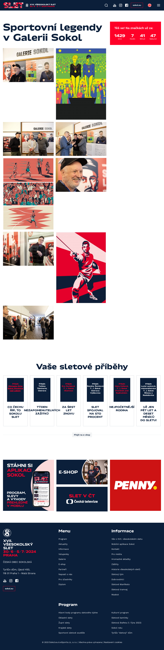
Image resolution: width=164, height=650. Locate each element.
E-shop (62, 564)
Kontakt (115, 549)
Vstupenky (64, 554)
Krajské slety (65, 628)
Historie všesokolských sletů (125, 569)
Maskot (115, 594)
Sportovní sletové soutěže (72, 633)
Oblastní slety (65, 617)
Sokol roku (116, 628)
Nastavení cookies (113, 642)
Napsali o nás (65, 574)
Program (63, 539)
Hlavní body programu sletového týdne (78, 612)
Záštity (115, 564)
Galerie (62, 559)
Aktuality (63, 544)
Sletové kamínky (119, 617)
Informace (64, 549)
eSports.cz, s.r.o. (68, 642)
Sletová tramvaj (119, 589)
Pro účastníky (65, 579)
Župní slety (64, 622)
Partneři (63, 569)
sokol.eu (137, 5)
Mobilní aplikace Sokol (122, 544)
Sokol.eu (53, 642)
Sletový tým (117, 574)
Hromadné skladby (121, 559)
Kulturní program (120, 612)
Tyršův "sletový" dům (121, 633)
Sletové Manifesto (120, 584)
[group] (15, 400)
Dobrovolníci (117, 579)
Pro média (116, 554)
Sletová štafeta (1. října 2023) (126, 622)
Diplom (62, 584)
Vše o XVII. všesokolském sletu (126, 539)
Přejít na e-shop (82, 435)
